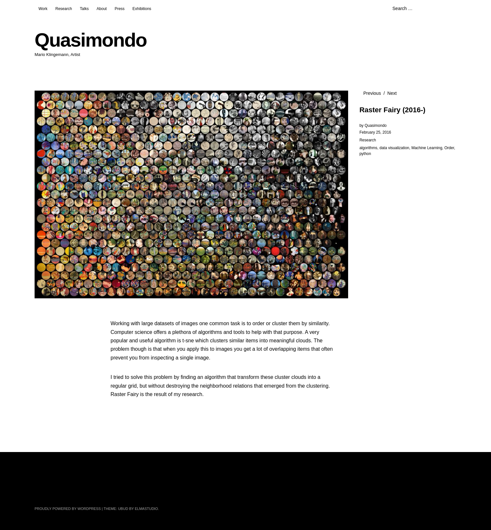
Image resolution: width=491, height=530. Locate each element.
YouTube (109, 492)
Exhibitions (142, 8)
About (102, 8)
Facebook (57, 492)
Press (120, 8)
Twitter (40, 492)
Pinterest (126, 492)
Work (43, 8)
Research (63, 8)
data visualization (394, 148)
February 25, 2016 (375, 132)
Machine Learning (426, 148)
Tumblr (160, 492)
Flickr (74, 492)
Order (449, 148)
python (365, 153)
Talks (84, 8)
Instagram (91, 492)
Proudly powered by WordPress (68, 509)
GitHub (143, 492)
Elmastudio (146, 509)
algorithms (368, 148)
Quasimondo (91, 40)
